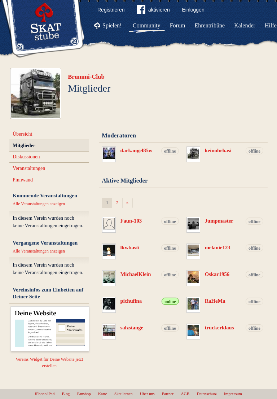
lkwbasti (130, 247)
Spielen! (112, 25)
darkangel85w (136, 150)
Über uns (147, 393)
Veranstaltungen (29, 168)
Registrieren (110, 10)
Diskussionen (26, 156)
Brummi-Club (86, 76)
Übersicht (22, 134)
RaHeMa (215, 301)
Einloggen (193, 10)
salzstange (132, 327)
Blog (66, 393)
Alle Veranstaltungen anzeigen (39, 203)
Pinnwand (23, 180)
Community (146, 25)
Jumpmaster (219, 221)
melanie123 (217, 247)
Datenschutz (206, 393)
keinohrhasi (218, 150)
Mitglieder (24, 145)
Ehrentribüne (210, 25)
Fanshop (84, 393)
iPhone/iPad (44, 393)
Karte (102, 393)
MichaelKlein (135, 274)
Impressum (233, 393)
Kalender (244, 25)
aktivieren (153, 11)
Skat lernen (123, 393)
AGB (185, 393)
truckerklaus (219, 327)
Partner (167, 393)
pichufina (131, 301)
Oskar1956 (217, 274)
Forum (177, 25)
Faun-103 (131, 221)
